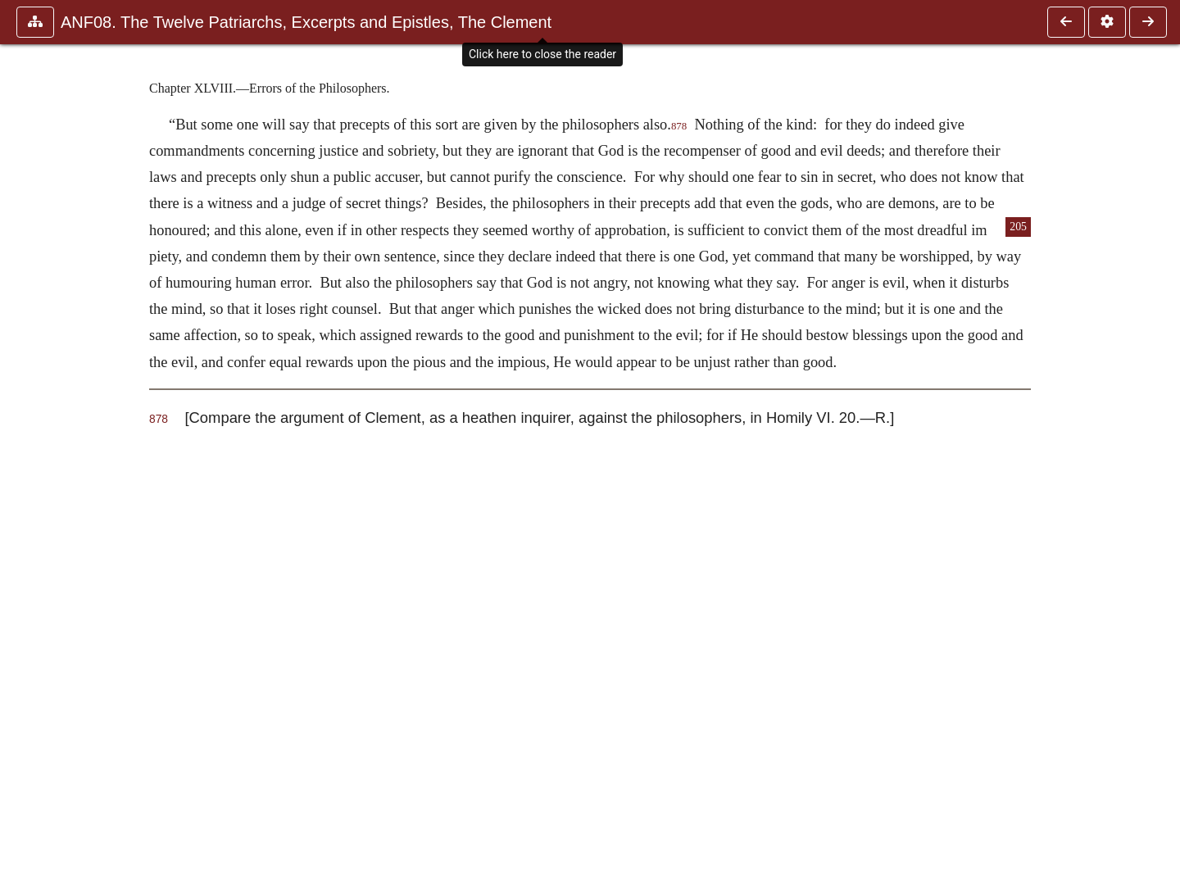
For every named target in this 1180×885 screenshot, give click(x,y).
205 (1018, 226)
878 (679, 126)
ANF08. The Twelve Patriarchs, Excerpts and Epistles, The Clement (306, 22)
